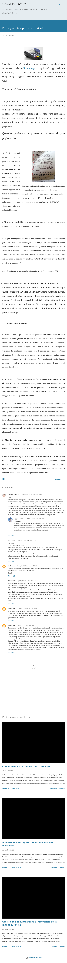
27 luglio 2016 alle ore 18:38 (27, 566)
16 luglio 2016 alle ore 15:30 (26, 540)
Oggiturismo (18, 518)
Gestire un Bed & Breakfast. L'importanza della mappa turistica (29, 923)
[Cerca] (59, 3)
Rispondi (12, 536)
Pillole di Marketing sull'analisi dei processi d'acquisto (27, 844)
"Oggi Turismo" (14, 3)
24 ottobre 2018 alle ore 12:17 (27, 625)
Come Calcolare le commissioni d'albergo (26, 766)
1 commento (16, 867)
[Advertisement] (33, 696)
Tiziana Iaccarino (14, 495)
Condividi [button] (58, 479)
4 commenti (15, 788)
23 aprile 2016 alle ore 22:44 (35, 518)
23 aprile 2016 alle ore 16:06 (32, 495)
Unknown (11, 566)
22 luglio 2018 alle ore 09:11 (27, 608)
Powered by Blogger (33, 957)
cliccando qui (29, 68)
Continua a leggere (57, 788)
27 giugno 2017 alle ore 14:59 (26, 581)
